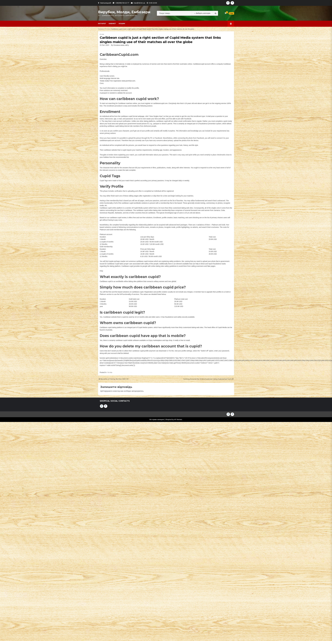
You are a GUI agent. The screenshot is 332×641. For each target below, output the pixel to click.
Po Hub (107, 29)
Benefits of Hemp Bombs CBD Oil (114, 379)
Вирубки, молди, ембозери (124, 12)
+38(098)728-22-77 (122, 3)
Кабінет (112, 23)
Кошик (122, 23)
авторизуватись (137, 391)
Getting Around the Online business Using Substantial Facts (207, 379)
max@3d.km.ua (139, 3)
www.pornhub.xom (128, 81)
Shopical (168, 419)
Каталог (102, 23)
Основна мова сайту (121, 45)
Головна (101, 29)
